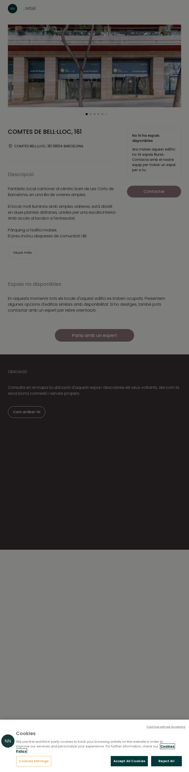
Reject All (166, 761)
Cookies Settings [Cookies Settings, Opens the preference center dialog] (33, 761)
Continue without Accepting (165, 727)
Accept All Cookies (129, 761)
